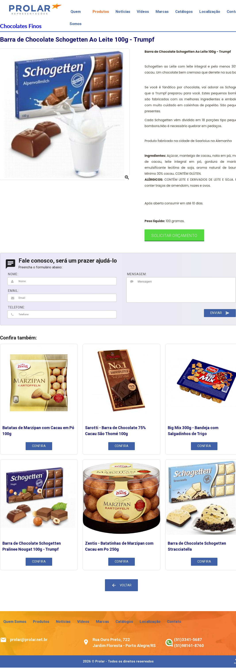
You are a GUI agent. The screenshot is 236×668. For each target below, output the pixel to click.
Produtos (101, 11)
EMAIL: (13, 291)
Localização (209, 11)
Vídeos (143, 11)
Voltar (121, 586)
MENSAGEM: (137, 274)
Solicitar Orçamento (175, 235)
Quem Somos (14, 622)
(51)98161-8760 (189, 646)
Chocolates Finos (21, 26)
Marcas (162, 11)
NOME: (13, 274)
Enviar (219, 313)
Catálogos (184, 11)
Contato (174, 622)
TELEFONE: (16, 308)
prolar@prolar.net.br (29, 640)
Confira (39, 446)
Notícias (123, 11)
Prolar (100, 662)
